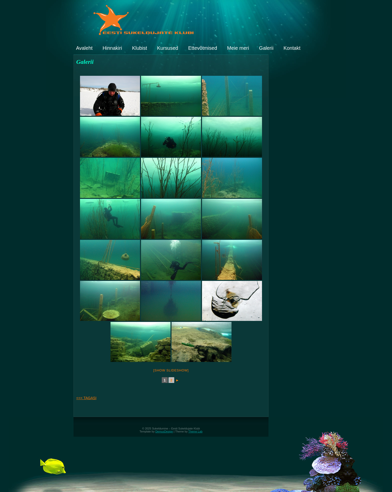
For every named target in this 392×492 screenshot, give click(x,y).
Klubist (139, 48)
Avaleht (84, 48)
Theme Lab (195, 431)
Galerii (266, 48)
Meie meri (238, 48)
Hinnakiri (112, 48)
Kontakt (292, 48)
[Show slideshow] (170, 370)
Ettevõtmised (202, 48)
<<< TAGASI (86, 398)
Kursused (167, 48)
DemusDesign (164, 431)
